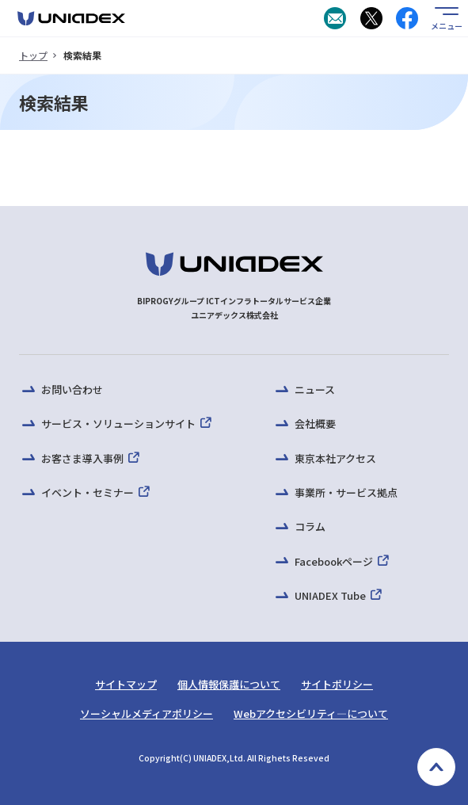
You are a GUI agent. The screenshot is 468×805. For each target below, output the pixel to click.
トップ (33, 55)
